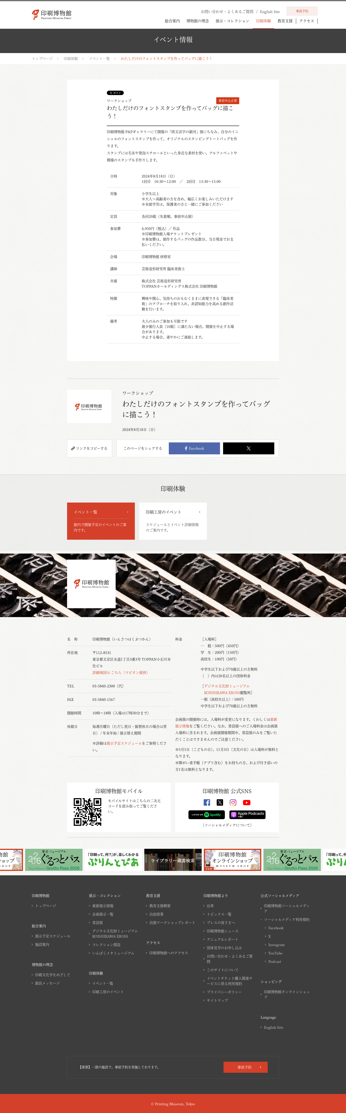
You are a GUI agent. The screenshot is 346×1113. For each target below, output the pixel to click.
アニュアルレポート (222, 939)
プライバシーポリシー (224, 992)
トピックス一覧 (219, 914)
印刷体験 (263, 21)
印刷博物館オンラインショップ (287, 994)
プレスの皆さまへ (221, 922)
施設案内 (42, 944)
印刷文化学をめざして (52, 975)
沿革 (210, 906)
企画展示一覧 (102, 914)
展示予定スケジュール (124, 743)
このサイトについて (223, 970)
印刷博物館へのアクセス (168, 953)
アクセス (307, 21)
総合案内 (172, 21)
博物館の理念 (197, 21)
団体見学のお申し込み (224, 948)
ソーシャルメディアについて (227, 825)
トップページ (42, 58)
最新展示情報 (102, 906)
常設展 (97, 922)
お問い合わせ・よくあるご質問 (230, 958)
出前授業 (156, 914)
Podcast (274, 961)
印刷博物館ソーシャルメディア (287, 908)
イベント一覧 (99, 58)
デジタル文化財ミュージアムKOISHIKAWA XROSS (115, 933)
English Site (273, 1027)
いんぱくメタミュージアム (113, 953)
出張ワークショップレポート (172, 922)
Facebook (194, 448)
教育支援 (285, 21)
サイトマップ (217, 1000)
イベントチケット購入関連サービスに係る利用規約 (229, 981)
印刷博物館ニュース (223, 931)
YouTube (275, 953)
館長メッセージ (47, 983)
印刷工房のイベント (108, 992)
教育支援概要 (160, 906)
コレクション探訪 (106, 945)
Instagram (276, 945)
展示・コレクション (232, 21)
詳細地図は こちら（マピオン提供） (121, 672)
